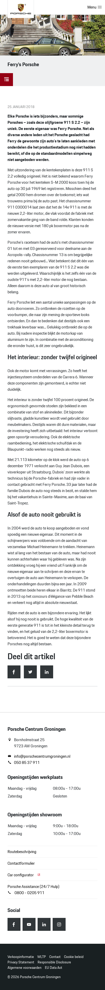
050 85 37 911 (24, 762)
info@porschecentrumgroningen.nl (39, 756)
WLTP (41, 957)
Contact (55, 957)
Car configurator (24, 875)
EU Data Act (53, 967)
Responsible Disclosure (54, 962)
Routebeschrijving (22, 851)
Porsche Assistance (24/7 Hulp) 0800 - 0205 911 (33, 889)
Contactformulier (21, 863)
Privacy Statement (21, 962)
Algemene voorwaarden (24, 967)
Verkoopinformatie (21, 957)
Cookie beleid (73, 957)
